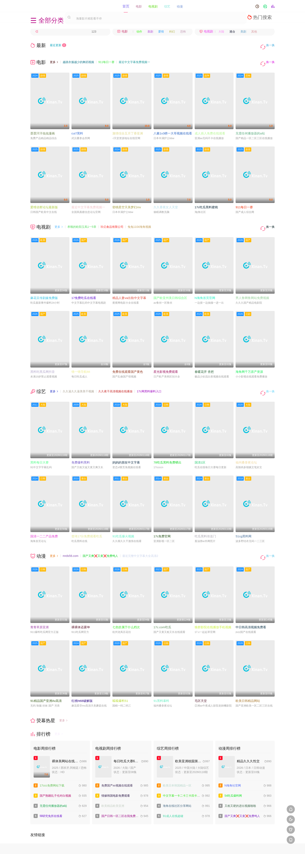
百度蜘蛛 (122, 845)
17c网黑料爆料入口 (149, 380)
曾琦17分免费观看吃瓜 (86, 522)
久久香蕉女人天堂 (166, 200)
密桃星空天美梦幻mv (126, 200)
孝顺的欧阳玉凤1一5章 (81, 219)
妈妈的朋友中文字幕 (126, 448)
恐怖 (183, 31)
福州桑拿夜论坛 (246, 448)
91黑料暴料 (161, 683)
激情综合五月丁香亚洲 (127, 126)
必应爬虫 (197, 845)
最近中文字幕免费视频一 (134, 58)
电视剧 (153, 6)
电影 (139, 6)
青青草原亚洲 (39, 609)
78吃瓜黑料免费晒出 (167, 448)
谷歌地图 (182, 845)
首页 (125, 6)
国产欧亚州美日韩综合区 (170, 287)
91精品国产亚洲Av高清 (46, 683)
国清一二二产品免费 (44, 522)
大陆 (221, 31)
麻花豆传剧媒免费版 (44, 287)
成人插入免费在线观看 (210, 126)
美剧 (243, 31)
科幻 (172, 31)
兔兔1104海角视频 (139, 219)
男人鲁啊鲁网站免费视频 (252, 287)
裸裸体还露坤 (80, 609)
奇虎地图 (167, 845)
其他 (254, 31)
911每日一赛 (106, 58)
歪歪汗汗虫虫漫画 (42, 126)
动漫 (180, 6)
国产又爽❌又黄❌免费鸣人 (100, 541)
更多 (54, 58)
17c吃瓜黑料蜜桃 (206, 200)
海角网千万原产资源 (249, 361)
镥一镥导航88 (80, 361)
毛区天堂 (201, 683)
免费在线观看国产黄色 (127, 361)
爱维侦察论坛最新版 (44, 200)
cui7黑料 (77, 126)
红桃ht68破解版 (82, 683)
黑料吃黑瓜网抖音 (42, 361)
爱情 (161, 31)
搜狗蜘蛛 (152, 845)
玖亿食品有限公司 (112, 219)
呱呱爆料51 (120, 683)
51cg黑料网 (243, 522)
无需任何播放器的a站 (250, 126)
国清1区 (200, 448)
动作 (139, 31)
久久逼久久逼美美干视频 (78, 380)
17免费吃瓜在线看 (83, 287)
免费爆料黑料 (80, 448)
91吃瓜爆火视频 (123, 522)
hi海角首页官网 (205, 287)
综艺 (167, 6)
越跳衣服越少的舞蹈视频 (78, 58)
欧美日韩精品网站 (248, 683)
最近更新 (58, 45)
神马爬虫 (137, 845)
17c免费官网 (162, 522)
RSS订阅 (108, 845)
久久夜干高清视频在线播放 (115, 380)
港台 (232, 31)
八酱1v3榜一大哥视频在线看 (173, 126)
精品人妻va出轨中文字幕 (129, 287)
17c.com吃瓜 (162, 609)
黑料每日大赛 (39, 448)
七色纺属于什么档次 (126, 609)
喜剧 (150, 31)
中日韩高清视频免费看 (251, 609)
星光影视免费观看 (166, 361)
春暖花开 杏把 (204, 361)
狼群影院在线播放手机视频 (213, 609)
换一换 (268, 45)
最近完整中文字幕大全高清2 (140, 541)
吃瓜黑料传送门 (205, 522)
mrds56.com (70, 541)
